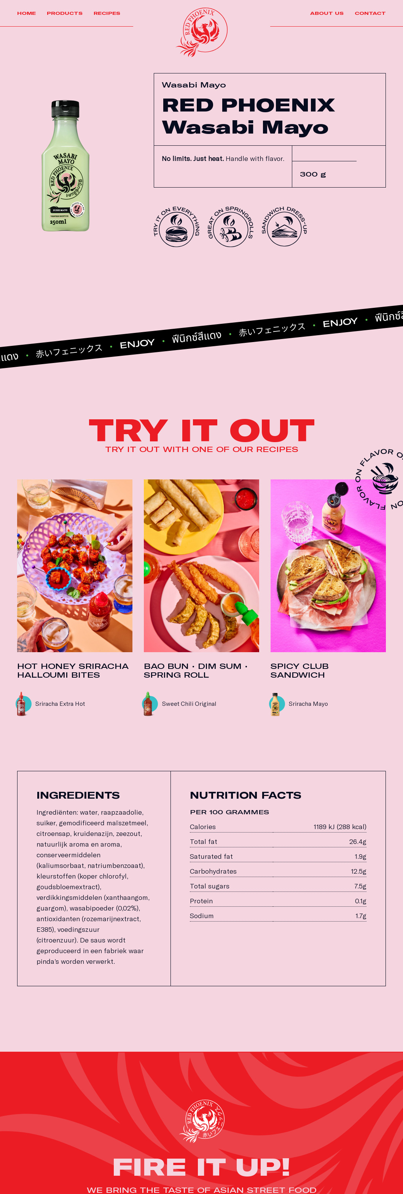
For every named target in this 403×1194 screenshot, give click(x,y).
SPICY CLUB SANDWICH (300, 671)
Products (65, 13)
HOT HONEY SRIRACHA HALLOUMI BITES (73, 671)
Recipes (107, 13)
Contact (370, 13)
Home (26, 13)
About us (327, 13)
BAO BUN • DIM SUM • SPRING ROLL (196, 671)
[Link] (201, 32)
